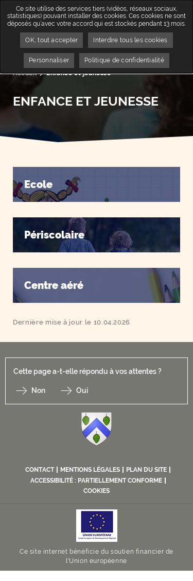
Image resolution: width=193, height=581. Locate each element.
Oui (82, 390)
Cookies (96, 490)
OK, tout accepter (51, 40)
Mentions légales (90, 469)
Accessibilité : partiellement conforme (96, 480)
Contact (39, 469)
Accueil (25, 73)
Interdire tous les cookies (130, 40)
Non (38, 390)
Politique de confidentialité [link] (124, 60)
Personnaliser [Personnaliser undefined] (49, 60)
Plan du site (146, 469)
